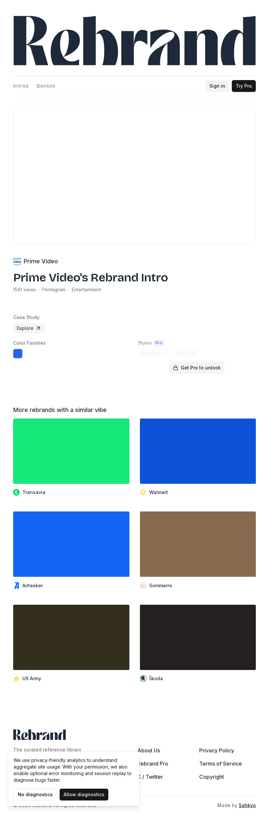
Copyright (211, 776)
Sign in (217, 86)
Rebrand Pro (152, 763)
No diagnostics (35, 794)
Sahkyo (247, 805)
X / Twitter (150, 776)
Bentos (46, 86)
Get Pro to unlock (197, 367)
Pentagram (54, 289)
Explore (29, 328)
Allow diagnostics (84, 794)
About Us (148, 750)
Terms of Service (220, 763)
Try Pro (244, 86)
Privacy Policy (216, 750)
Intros (21, 86)
